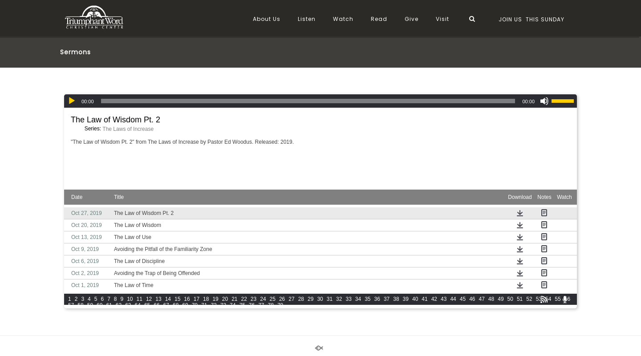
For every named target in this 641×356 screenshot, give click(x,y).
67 (166, 305)
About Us (266, 19)
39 (406, 299)
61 (109, 305)
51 (520, 299)
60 (99, 305)
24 (263, 299)
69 (185, 305)
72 (213, 305)
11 (139, 299)
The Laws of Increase (128, 129)
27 (291, 299)
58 (80, 305)
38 (396, 299)
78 (271, 305)
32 (339, 299)
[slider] (308, 101)
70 (195, 305)
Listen (307, 19)
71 (204, 305)
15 (177, 299)
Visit (442, 19)
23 (253, 299)
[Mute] (544, 101)
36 (377, 299)
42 (434, 299)
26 (282, 299)
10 (130, 299)
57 (71, 305)
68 (176, 305)
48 (491, 299)
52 (529, 299)
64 (138, 305)
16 (187, 299)
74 (232, 305)
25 (273, 299)
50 (510, 299)
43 (443, 299)
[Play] (71, 101)
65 (147, 305)
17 (196, 299)
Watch (343, 19)
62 (119, 305)
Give (411, 19)
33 (348, 299)
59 (90, 305)
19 (215, 299)
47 (481, 299)
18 (206, 299)
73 (223, 305)
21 (234, 299)
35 (367, 299)
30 (320, 299)
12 (149, 299)
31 (330, 299)
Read (379, 19)
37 (386, 299)
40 (415, 299)
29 (310, 299)
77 (261, 305)
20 (225, 299)
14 (168, 299)
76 (252, 305)
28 (301, 299)
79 (280, 305)
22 (244, 299)
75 (242, 305)
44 (453, 299)
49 (500, 299)
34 (358, 299)
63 (128, 305)
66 (156, 305)
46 (472, 299)
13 (158, 299)
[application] (320, 101)
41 (424, 299)
